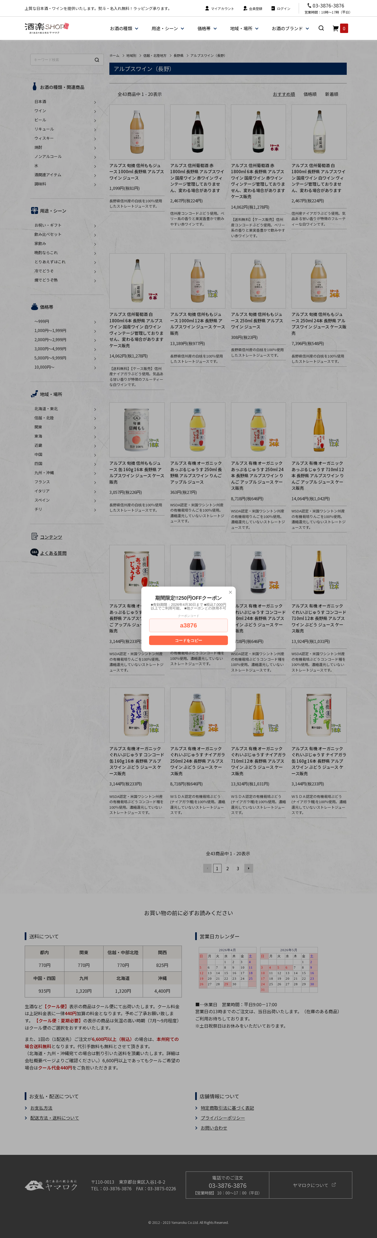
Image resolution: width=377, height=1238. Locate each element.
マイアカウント (219, 8)
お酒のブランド (287, 28)
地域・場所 (241, 28)
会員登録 (252, 8)
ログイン (280, 8)
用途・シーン (165, 28)
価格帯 (204, 28)
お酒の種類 (121, 28)
